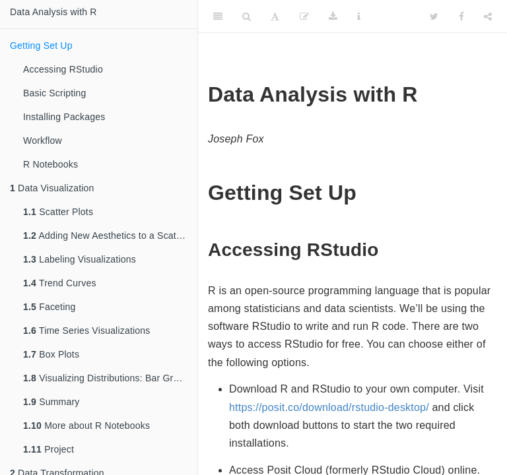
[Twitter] (434, 16)
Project (48, 449)
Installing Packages (64, 116)
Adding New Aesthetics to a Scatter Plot (110, 235)
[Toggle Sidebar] (217, 16)
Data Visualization (52, 188)
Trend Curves (59, 283)
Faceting (49, 306)
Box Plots (51, 354)
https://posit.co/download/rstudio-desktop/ (329, 407)
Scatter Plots (58, 211)
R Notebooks (50, 164)
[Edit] (304, 16)
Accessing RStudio (63, 69)
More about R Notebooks (86, 425)
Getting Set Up (41, 45)
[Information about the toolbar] (358, 16)
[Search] (246, 16)
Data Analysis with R (53, 12)
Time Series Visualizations (87, 330)
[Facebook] (461, 16)
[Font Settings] (275, 16)
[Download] (333, 16)
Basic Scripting (54, 93)
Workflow (42, 140)
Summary (51, 401)
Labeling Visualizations (79, 259)
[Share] (488, 16)
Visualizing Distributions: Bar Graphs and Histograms (110, 378)
